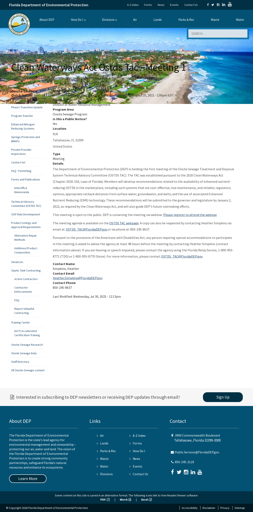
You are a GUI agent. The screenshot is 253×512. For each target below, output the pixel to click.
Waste (215, 20)
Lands (158, 20)
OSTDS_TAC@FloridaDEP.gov (87, 229)
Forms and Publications (25, 179)
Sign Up (223, 397)
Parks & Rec (186, 20)
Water (240, 20)
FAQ (16, 300)
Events (174, 5)
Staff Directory (20, 362)
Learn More (27, 478)
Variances (17, 262)
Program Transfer (22, 116)
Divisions (108, 20)
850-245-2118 (184, 462)
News (161, 5)
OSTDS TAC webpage (124, 223)
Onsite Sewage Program (77, 77)
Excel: (146, 499)
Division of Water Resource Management (42, 77)
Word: (125, 499)
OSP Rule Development (25, 214)
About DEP (46, 20)
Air (135, 20)
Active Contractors (26, 279)
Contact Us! (18, 162)
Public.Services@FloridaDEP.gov (197, 452)
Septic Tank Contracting (26, 270)
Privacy (225, 508)
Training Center (20, 322)
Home (15, 77)
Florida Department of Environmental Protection (48, 4)
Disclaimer (209, 508)
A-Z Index (133, 5)
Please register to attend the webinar (190, 215)
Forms (148, 5)
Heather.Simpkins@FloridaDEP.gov (77, 278)
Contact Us (191, 5)
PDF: (105, 499)
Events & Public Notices (104, 77)
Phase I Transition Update (27, 107)
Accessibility (190, 508)
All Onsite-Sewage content (27, 370)
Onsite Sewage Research (27, 345)
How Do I (77, 20)
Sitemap (240, 508)
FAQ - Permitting (21, 171)
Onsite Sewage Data (24, 353)
